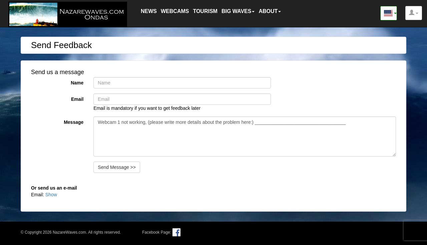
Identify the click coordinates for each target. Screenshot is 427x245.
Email (77, 99)
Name (77, 82)
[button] (413, 13)
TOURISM (205, 11)
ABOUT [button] (270, 11)
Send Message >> (117, 167)
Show (51, 194)
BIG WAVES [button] (238, 11)
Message (73, 122)
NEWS (149, 11)
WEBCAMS (175, 11)
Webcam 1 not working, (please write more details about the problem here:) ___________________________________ (244, 136)
